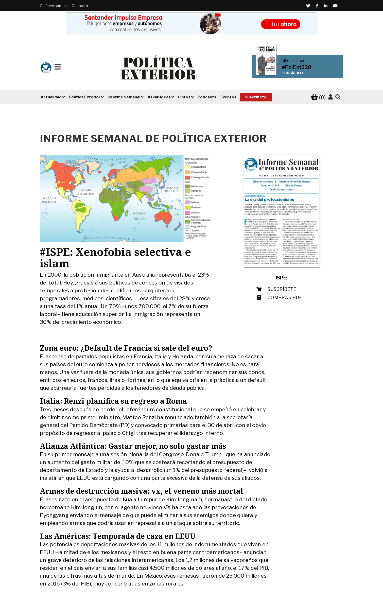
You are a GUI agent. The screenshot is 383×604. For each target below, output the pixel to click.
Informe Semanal (124, 97)
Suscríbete (256, 97)
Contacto (80, 6)
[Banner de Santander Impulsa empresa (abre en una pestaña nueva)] (191, 23)
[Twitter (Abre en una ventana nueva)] (308, 6)
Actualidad (51, 97)
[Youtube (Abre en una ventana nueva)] (335, 6)
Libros (184, 97)
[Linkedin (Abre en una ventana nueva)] (325, 6)
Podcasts (207, 97)
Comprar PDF (285, 297)
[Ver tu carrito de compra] (318, 97)
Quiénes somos (53, 6)
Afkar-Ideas (159, 97)
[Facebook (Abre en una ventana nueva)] (317, 6)
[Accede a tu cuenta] (330, 97)
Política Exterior (84, 97)
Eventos (228, 97)
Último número (294, 60)
